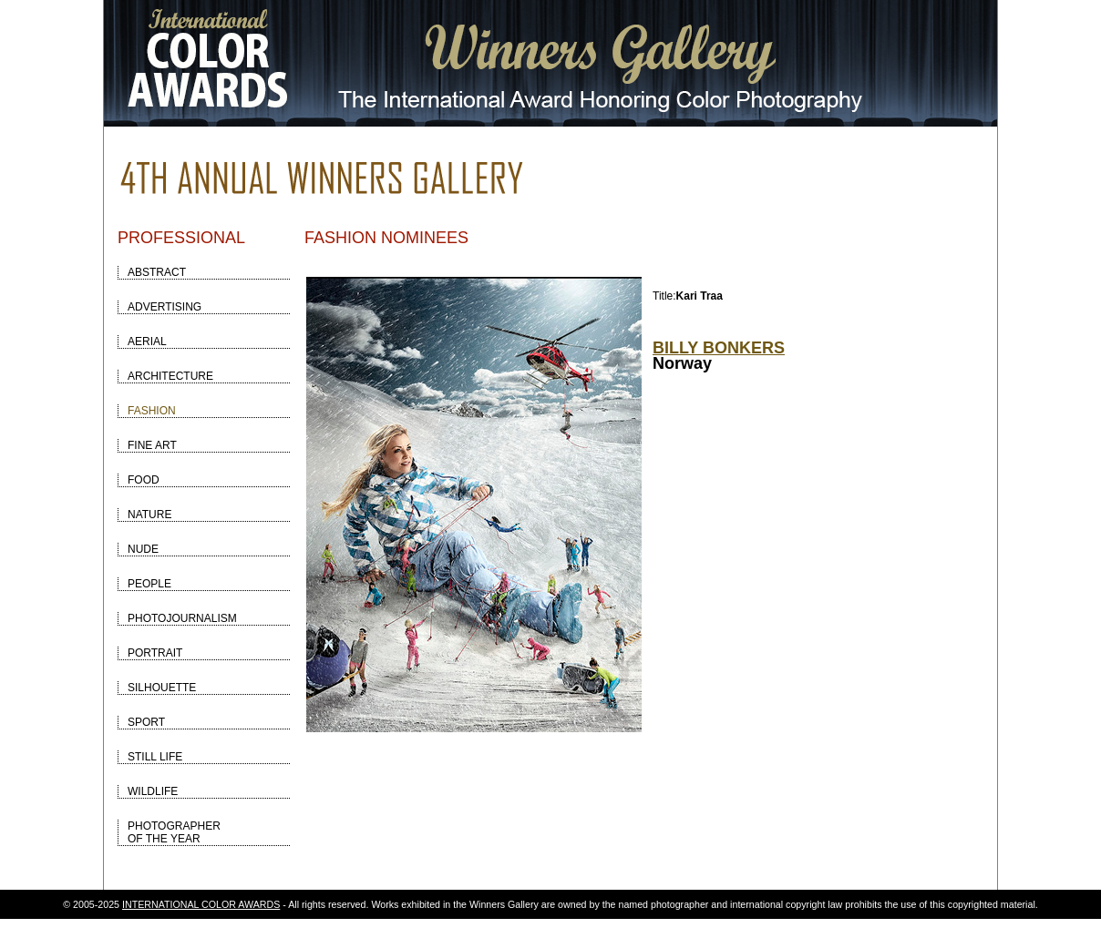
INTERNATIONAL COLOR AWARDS (201, 904)
